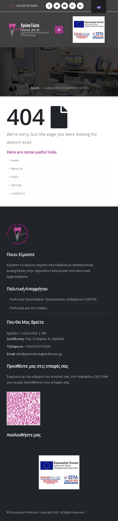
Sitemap (16, 185)
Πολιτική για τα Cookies (28, 308)
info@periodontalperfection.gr (39, 354)
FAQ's (15, 177)
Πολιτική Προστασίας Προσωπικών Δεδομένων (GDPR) (53, 299)
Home (15, 160)
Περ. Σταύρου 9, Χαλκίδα (44, 338)
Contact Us (18, 193)
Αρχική (34, 88)
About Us (17, 168)
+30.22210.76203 (24, 6)
